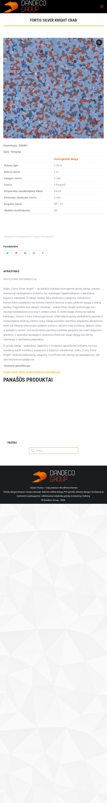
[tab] (53, 270)
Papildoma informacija (20, 279)
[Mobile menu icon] (102, 7)
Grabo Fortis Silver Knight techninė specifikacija (31, 372)
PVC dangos (47, 236)
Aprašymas (11, 271)
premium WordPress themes (63, 488)
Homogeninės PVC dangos (27, 236)
